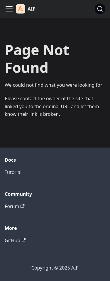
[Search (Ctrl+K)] (100, 9)
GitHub (15, 240)
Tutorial (13, 172)
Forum (15, 206)
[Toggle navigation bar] (9, 8)
